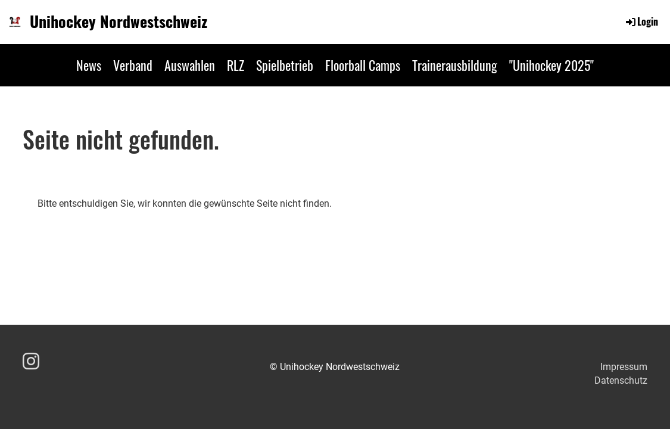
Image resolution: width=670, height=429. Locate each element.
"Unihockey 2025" (551, 64)
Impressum (623, 366)
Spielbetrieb (284, 64)
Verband (132, 64)
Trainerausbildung (454, 64)
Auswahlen (189, 64)
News (88, 64)
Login (641, 21)
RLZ (235, 64)
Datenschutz (620, 380)
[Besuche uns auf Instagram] (31, 361)
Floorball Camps (362, 64)
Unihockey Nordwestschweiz (118, 21)
